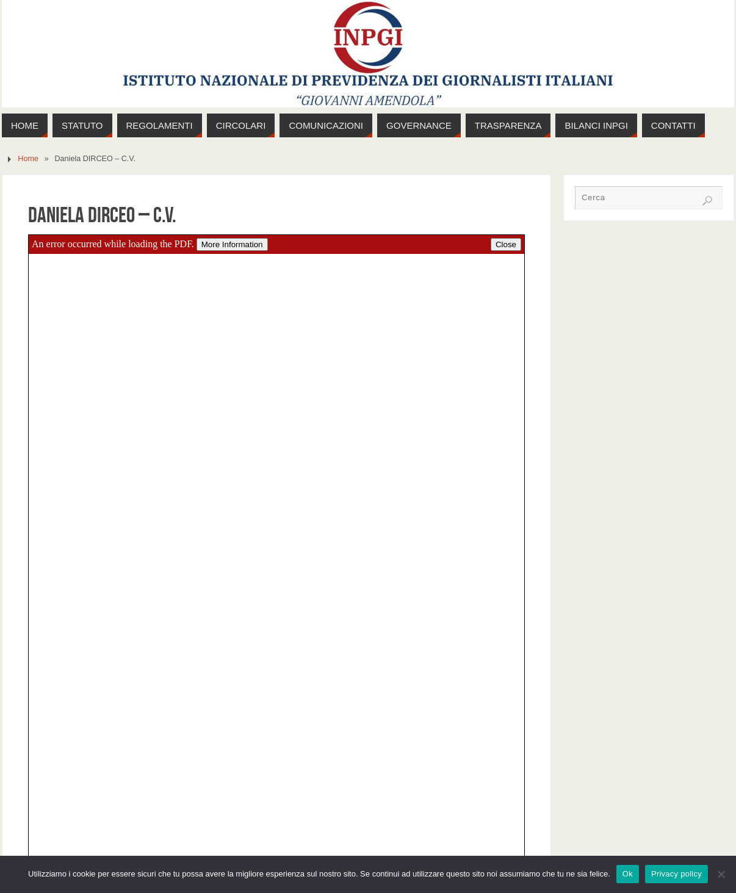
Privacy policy (676, 873)
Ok (627, 873)
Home (28, 158)
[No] (721, 874)
